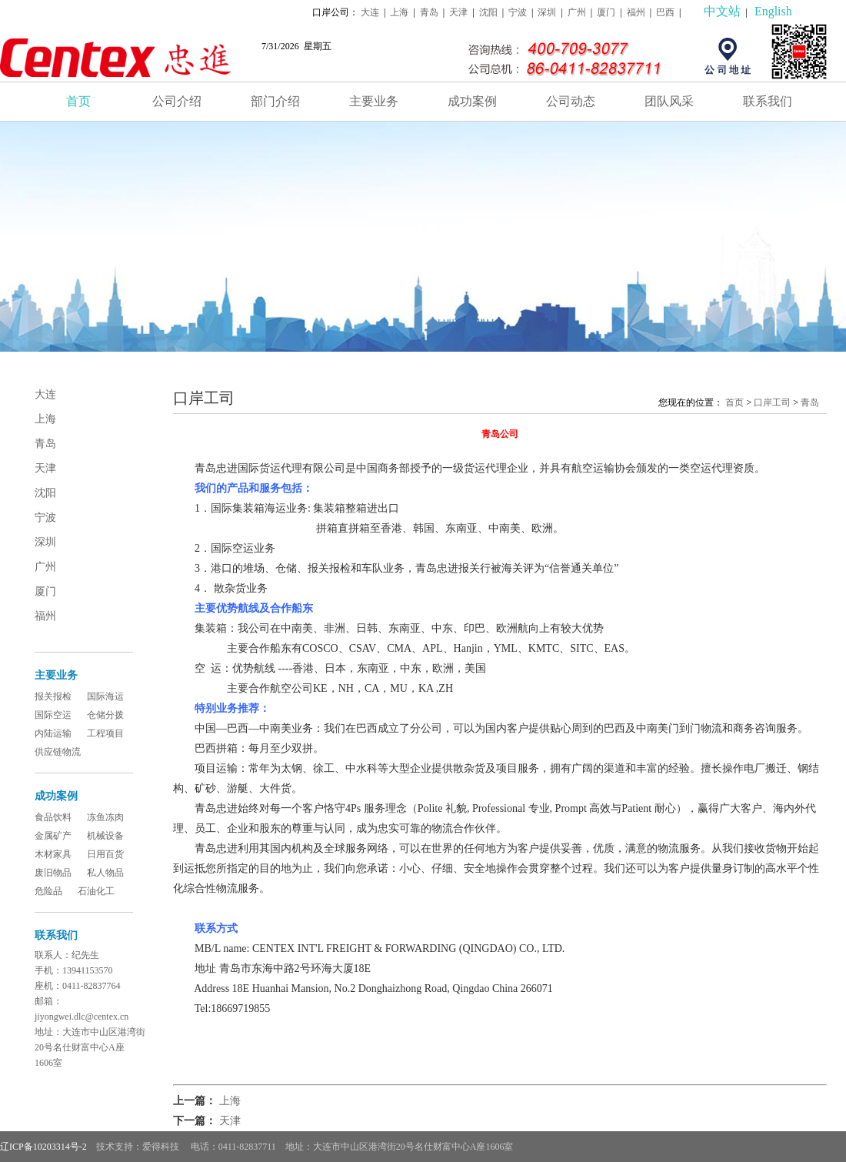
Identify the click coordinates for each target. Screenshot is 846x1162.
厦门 (606, 12)
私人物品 (105, 872)
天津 (458, 12)
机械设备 (105, 835)
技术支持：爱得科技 (139, 1146)
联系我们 (767, 101)
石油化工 (96, 891)
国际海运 (105, 696)
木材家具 (53, 854)
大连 (370, 12)
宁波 (517, 12)
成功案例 (472, 101)
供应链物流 (58, 751)
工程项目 (105, 733)
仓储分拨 (105, 715)
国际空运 (53, 715)
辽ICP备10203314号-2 (43, 1146)
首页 (78, 101)
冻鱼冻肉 (105, 817)
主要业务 (373, 101)
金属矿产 (53, 835)
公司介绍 (177, 101)
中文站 (722, 11)
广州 (577, 12)
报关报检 (53, 696)
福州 (636, 12)
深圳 (547, 12)
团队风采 (669, 101)
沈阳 (488, 12)
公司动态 (570, 101)
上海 (399, 12)
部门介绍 (275, 101)
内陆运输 (53, 733)
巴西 (665, 12)
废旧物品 (53, 872)
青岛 (429, 12)
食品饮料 (53, 817)
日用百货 (105, 854)
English (773, 11)
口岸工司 (772, 402)
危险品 (48, 891)
